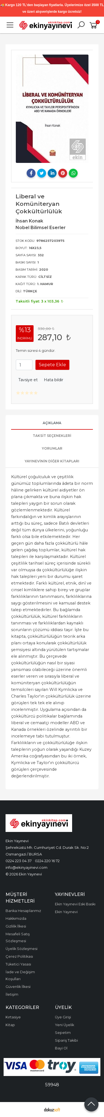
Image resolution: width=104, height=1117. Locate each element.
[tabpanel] (52, 109)
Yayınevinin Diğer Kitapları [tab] (52, 461)
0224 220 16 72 (47, 861)
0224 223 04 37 (19, 861)
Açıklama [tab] (52, 423)
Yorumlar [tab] (52, 448)
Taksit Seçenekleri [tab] (52, 436)
